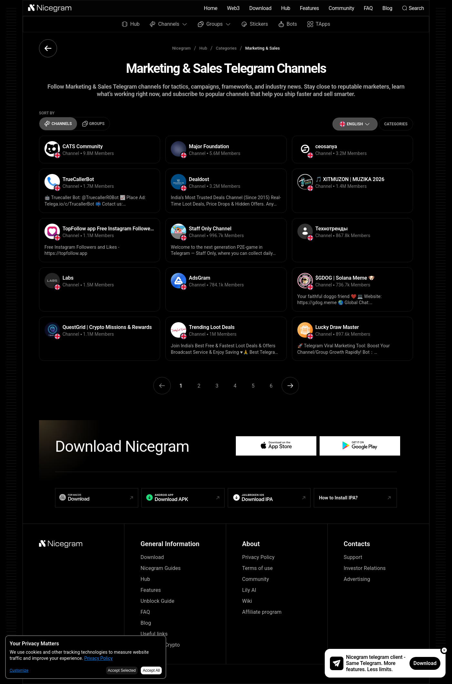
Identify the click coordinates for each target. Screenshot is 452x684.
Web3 (233, 8)
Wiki (247, 601)
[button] (50, 8)
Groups (93, 124)
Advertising (357, 579)
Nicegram (181, 48)
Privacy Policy (258, 557)
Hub (285, 8)
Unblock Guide (157, 601)
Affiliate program (262, 612)
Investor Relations (365, 568)
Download (260, 8)
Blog (387, 8)
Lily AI (249, 590)
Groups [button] (214, 24)
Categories (226, 48)
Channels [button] (169, 24)
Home (210, 8)
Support (353, 557)
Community (341, 8)
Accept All (151, 670)
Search (413, 8)
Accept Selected (122, 670)
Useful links (154, 634)
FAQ (368, 8)
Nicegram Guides (160, 568)
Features (309, 8)
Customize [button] (19, 670)
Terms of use (257, 568)
